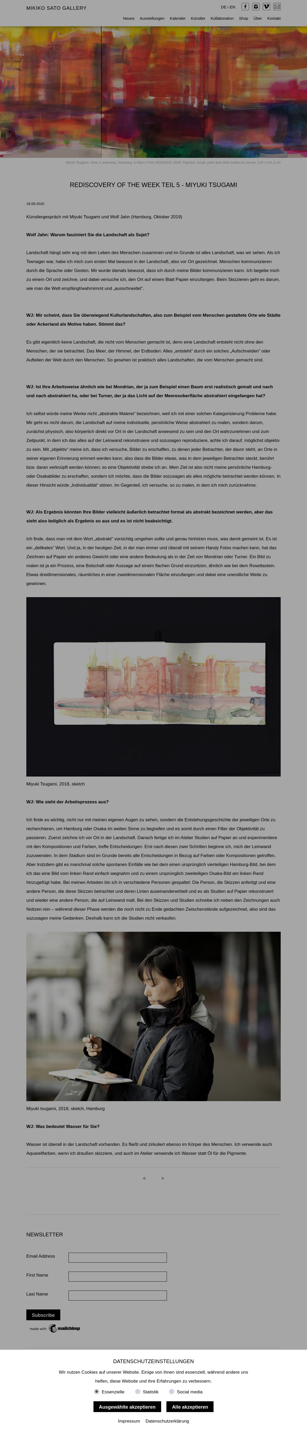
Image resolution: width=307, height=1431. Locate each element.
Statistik (151, 1391)
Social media (189, 1391)
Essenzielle (113, 1391)
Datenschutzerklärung (167, 1421)
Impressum (129, 1421)
